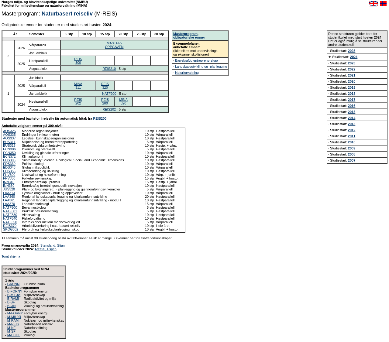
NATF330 (10, 215)
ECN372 (9, 156)
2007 (351, 160)
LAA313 (9, 193)
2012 (351, 130)
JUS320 (9, 189)
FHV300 (9, 174)
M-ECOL (13, 335)
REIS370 (9, 225)
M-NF (11, 328)
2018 (351, 93)
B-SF (11, 302)
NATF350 (10, 222)
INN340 (8, 182)
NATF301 (10, 211)
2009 (351, 148)
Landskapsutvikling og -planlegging (201, 66)
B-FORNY (14, 291)
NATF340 (10, 218)
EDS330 (9, 164)
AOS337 (9, 138)
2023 (351, 63)
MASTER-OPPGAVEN (114, 45)
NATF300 (10, 207)
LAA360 (9, 196)
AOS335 (9, 134)
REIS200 (105, 101)
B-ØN (11, 306)
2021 (351, 75)
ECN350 (9, 153)
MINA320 (123, 101)
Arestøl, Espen (46, 249)
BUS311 (9, 142)
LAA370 (9, 204)
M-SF (11, 331)
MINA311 (78, 85)
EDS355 (9, 171)
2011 (351, 136)
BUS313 (9, 145)
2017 (351, 99)
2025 (351, 51)
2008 (351, 154)
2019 (351, 87)
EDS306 (9, 160)
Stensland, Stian (52, 245)
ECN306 (9, 149)
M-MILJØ (14, 317)
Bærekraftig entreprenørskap (196, 60)
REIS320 (105, 85)
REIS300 (78, 60)
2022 (351, 69)
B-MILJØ (13, 295)
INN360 (8, 185)
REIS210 (109, 68)
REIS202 (78, 101)
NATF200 (109, 93)
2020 (351, 81)
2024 (353, 57)
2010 (351, 142)
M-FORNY (15, 313)
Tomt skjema (11, 256)
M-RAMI (13, 320)
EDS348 (9, 167)
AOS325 (9, 131)
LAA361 (9, 200)
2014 (351, 118)
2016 (351, 106)
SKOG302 (10, 229)
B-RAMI (13, 298)
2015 (351, 112)
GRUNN (13, 284)
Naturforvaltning (187, 72)
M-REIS (13, 324)
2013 (351, 124)
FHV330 (9, 178)
